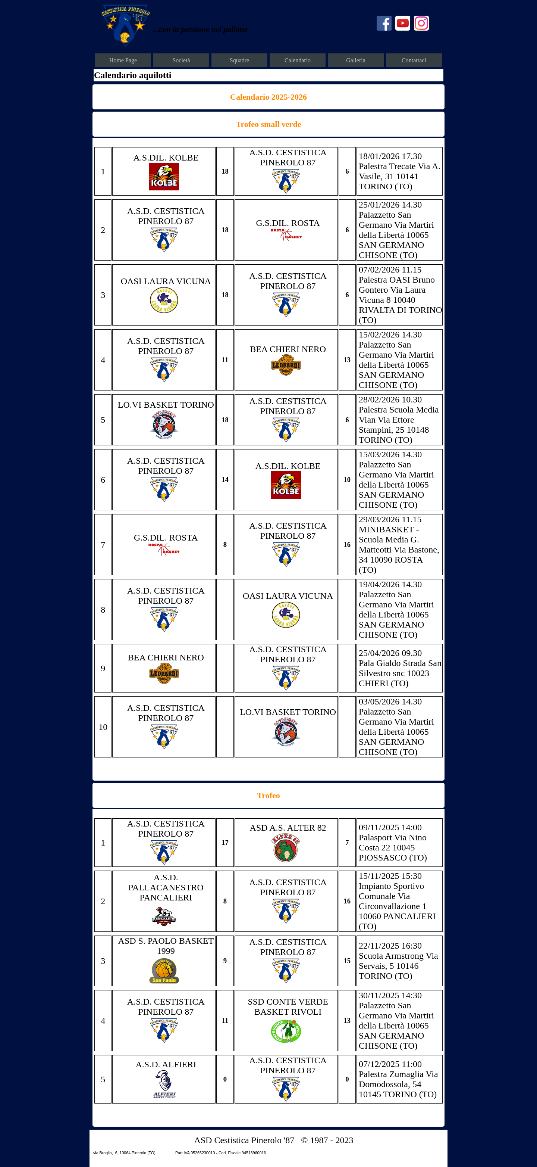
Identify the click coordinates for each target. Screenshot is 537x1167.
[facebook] (384, 23)
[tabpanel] (219, 29)
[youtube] (402, 23)
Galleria (355, 60)
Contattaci (414, 60)
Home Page (123, 60)
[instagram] (421, 23)
